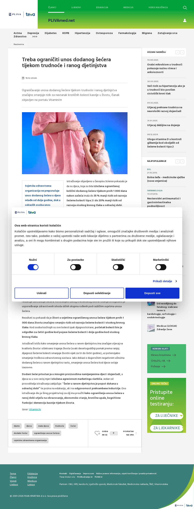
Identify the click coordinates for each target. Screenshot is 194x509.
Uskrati (41, 293)
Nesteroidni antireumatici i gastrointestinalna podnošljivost (164, 202)
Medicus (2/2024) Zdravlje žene (162, 328)
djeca (29, 426)
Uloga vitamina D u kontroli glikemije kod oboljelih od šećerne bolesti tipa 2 (164, 143)
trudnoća (59, 426)
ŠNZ (151, 484)
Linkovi (31, 484)
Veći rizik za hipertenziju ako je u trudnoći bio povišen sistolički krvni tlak (166, 89)
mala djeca (43, 426)
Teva (61, 477)
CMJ (70, 484)
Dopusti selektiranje (97, 293)
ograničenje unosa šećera (46, 433)
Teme (13, 473)
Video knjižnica (158, 7)
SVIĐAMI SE (110, 433)
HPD (76, 484)
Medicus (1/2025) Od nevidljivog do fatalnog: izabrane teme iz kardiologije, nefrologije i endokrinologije (162, 308)
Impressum (88, 473)
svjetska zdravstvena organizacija (30, 440)
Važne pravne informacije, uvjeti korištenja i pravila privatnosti (126, 473)
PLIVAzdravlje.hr (85, 477)
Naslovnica (19, 44)
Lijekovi (76, 7)
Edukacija (102, 7)
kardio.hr (83, 484)
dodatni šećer (20, 433)
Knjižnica (32, 477)
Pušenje (155, 366)
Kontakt (63, 473)
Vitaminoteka (161, 484)
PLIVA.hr (98, 477)
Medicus (128, 7)
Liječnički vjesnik (97, 484)
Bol (149, 169)
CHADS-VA (158, 361)
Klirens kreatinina (161, 355)
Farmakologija (154, 191)
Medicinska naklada (137, 484)
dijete (17, 426)
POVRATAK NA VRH (128, 433)
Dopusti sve (152, 293)
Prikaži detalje (162, 281)
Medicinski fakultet (116, 484)
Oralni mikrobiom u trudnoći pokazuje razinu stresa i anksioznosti (164, 68)
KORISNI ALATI (160, 348)
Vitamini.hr (35, 409)
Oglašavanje (75, 473)
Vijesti (13, 480)
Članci (52, 7)
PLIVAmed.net (61, 20)
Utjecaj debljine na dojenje (163, 125)
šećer (73, 426)
